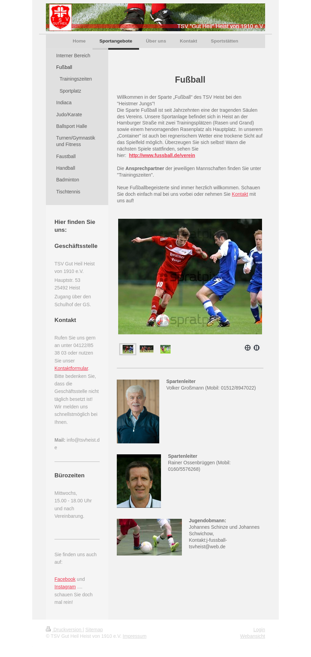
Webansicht (252, 636)
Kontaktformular (71, 368)
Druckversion (64, 629)
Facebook (64, 579)
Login (259, 629)
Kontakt (240, 194)
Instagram (65, 586)
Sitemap (94, 629)
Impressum (134, 636)
